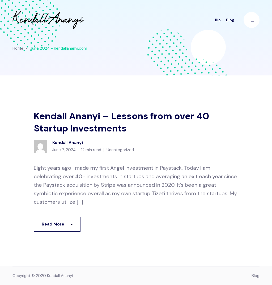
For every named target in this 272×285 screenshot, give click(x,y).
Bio (218, 20)
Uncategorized (120, 149)
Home (17, 48)
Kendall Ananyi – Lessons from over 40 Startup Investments (121, 122)
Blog (230, 20)
